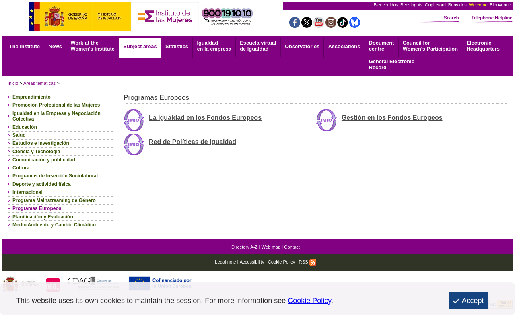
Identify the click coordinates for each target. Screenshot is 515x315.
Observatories (302, 46)
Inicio (13, 83)
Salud (19, 135)
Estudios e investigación (40, 143)
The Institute (24, 46)
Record (391, 64)
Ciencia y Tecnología (36, 151)
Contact (292, 247)
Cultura (20, 168)
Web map (271, 247)
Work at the (92, 46)
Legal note (225, 261)
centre (381, 46)
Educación (24, 127)
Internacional (27, 192)
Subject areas (140, 46)
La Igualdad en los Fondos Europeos (205, 117)
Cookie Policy (281, 261)
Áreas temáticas (39, 83)
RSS (307, 261)
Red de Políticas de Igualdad (192, 141)
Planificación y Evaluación (42, 217)
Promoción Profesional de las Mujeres (56, 105)
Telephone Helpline (492, 17)
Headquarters (483, 46)
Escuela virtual (258, 46)
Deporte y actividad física (41, 184)
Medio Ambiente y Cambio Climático (54, 225)
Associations (344, 46)
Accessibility (252, 261)
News (55, 46)
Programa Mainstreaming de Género (54, 200)
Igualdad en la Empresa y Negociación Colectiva (56, 116)
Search (451, 17)
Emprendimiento (31, 97)
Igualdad (214, 46)
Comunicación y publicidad (43, 160)
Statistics (176, 46)
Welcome (478, 4)
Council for (430, 46)
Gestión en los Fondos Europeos (392, 117)
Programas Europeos (36, 208)
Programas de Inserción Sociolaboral (55, 176)
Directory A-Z (244, 247)
